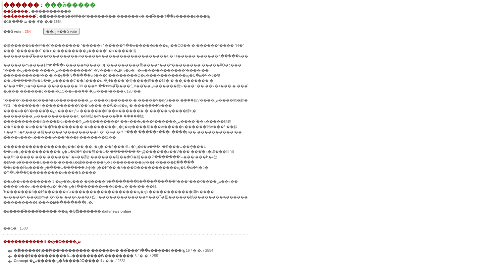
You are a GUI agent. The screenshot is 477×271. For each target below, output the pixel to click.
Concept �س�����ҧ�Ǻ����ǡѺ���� (57, 261)
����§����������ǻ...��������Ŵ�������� (73, 256)
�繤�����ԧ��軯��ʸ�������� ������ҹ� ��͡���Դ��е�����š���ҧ (100, 250)
